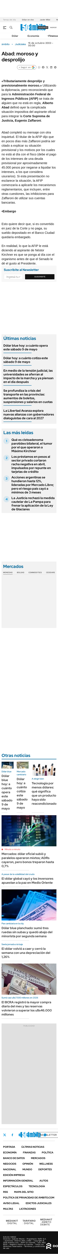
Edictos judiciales (39, 1203)
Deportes (45, 1169)
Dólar (15, 36)
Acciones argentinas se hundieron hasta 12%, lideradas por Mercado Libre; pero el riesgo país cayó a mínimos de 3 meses (32, 484)
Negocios (9, 1163)
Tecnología (37, 1186)
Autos (43, 1180)
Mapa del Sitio (24, 1192)
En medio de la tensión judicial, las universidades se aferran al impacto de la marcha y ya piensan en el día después (28, 376)
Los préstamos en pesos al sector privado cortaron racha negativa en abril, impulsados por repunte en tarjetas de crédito (31, 464)
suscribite (43, 27)
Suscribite (39, 277)
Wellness (46, 1163)
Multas (8, 1208)
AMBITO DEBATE (46, 1222)
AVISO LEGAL (11, 1203)
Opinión (27, 1163)
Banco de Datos (14, 1158)
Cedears (50, 572)
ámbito (6, 44)
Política (47, 1152)
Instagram (20, 1134)
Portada (9, 1147)
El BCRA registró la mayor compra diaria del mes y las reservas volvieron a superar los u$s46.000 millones (27, 1008)
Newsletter (48, 1134)
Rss (5, 1192)
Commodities (35, 572)
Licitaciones (27, 1208)
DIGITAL (12, 1222)
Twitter (4, 1135)
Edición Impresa (14, 1175)
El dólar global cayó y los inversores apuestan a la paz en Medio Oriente (27, 881)
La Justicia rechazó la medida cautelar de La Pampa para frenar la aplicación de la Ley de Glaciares (33, 503)
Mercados (38, 1158)
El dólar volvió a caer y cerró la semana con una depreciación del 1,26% (26, 953)
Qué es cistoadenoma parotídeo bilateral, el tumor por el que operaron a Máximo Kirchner (31, 445)
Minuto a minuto (12, 849)
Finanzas (29, 1152)
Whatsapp (45, 1134)
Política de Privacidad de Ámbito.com (28, 1197)
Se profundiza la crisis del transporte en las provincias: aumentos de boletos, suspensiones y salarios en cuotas (28, 396)
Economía (33, 36)
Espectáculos (12, 1186)
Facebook (12, 1134)
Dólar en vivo (28, 20)
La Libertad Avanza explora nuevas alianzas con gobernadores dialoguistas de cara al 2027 (28, 414)
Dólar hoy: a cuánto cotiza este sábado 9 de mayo (25, 360)
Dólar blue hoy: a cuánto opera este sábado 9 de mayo (25, 347)
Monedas (8, 572)
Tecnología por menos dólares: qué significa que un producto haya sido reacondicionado (44, 793)
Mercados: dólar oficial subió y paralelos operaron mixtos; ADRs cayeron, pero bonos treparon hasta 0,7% (28, 860)
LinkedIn (28, 1134)
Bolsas (20, 572)
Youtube (36, 1135)
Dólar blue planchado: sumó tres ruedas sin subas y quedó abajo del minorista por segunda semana (27, 932)
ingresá (53, 27)
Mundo (27, 1169)
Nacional (9, 1169)
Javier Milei (45, 20)
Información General (18, 1180)
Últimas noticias (32, 1147)
